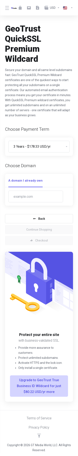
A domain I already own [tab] (25, 180)
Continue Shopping (39, 229)
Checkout (39, 240)
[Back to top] (39, 435)
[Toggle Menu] (5, 7)
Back (39, 218)
